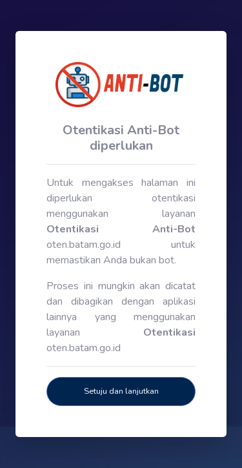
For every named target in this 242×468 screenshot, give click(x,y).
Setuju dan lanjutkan (121, 391)
